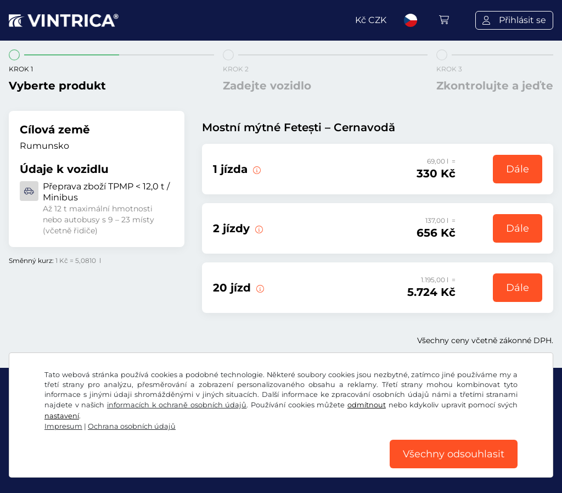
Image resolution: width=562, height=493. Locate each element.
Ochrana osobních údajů (132, 426)
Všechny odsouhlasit (453, 454)
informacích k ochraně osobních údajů (177, 405)
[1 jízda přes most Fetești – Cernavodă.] (256, 169)
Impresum (63, 426)
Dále (517, 169)
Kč (370, 20)
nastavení (61, 416)
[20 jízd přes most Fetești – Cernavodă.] (259, 287)
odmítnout (366, 405)
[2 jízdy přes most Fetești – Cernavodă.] (258, 228)
